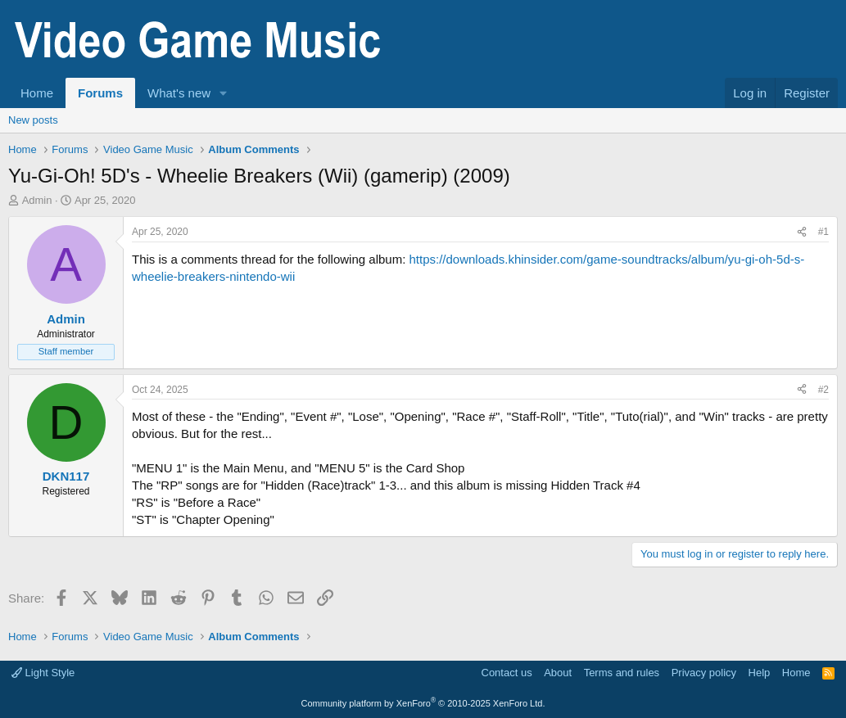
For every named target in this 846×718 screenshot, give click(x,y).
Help (760, 672)
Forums (100, 93)
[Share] (801, 232)
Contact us (507, 672)
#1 (823, 231)
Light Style (43, 672)
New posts (33, 120)
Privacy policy (704, 672)
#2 (823, 389)
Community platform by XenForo (423, 703)
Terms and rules (621, 672)
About (558, 672)
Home (36, 93)
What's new (178, 93)
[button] (223, 93)
